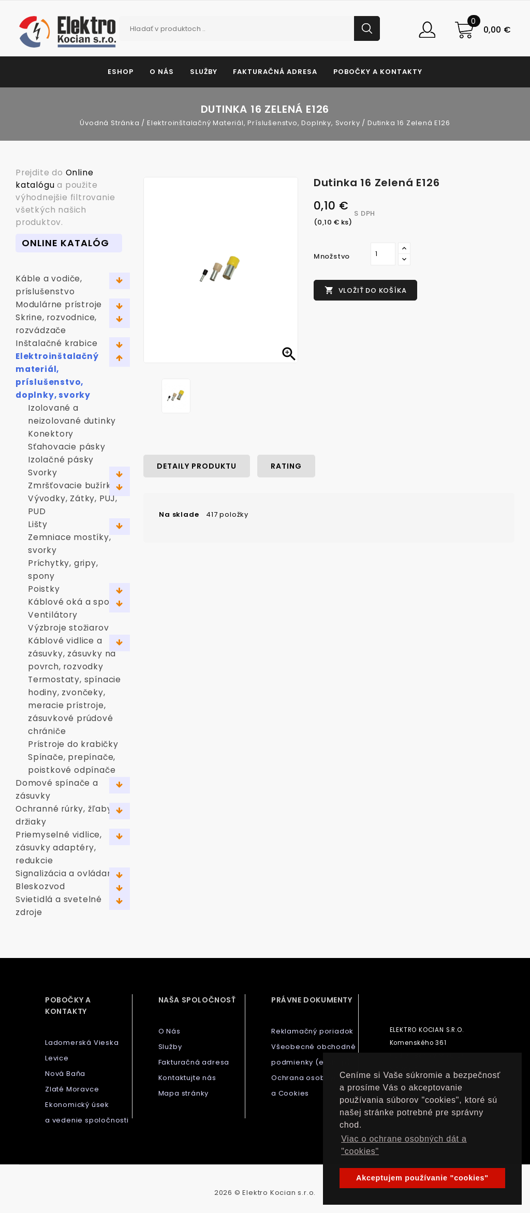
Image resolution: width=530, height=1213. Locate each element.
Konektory (50, 433)
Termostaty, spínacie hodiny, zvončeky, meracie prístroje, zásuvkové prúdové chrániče (74, 705)
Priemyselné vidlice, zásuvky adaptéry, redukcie (59, 847)
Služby (203, 72)
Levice (57, 1058)
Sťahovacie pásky (67, 446)
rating (286, 466)
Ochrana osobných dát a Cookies (314, 1085)
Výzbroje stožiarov (68, 627)
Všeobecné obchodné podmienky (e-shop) (313, 1054)
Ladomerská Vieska (82, 1042)
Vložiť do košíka (366, 290)
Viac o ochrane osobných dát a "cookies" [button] (404, 1145)
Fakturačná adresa (275, 72)
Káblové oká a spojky (75, 601)
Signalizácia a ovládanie (68, 873)
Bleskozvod (40, 886)
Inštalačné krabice (56, 343)
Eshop (121, 72)
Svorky (42, 472)
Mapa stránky (183, 1093)
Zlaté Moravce (72, 1089)
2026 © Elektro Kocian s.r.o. (265, 1192)
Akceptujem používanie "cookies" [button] (422, 1178)
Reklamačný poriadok (312, 1031)
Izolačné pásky (61, 459)
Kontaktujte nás (187, 1078)
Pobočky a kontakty (377, 72)
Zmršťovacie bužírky (72, 485)
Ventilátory (53, 614)
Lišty (38, 524)
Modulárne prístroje (59, 304)
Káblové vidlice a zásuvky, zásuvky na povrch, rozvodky (72, 653)
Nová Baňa (65, 1074)
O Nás (162, 72)
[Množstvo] (383, 254)
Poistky (44, 588)
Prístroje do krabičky (73, 744)
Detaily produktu (197, 466)
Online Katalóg (65, 242)
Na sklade (179, 514)
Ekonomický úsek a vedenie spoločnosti (87, 1112)
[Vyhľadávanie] (249, 28)
